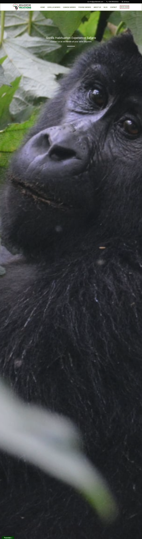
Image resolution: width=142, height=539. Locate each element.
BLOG (105, 7)
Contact (113, 7)
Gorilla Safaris (53, 7)
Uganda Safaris (69, 7)
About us (97, 7)
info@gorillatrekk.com (96, 1)
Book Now (125, 7)
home (42, 7)
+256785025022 (113, 1)
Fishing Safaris (84, 7)
